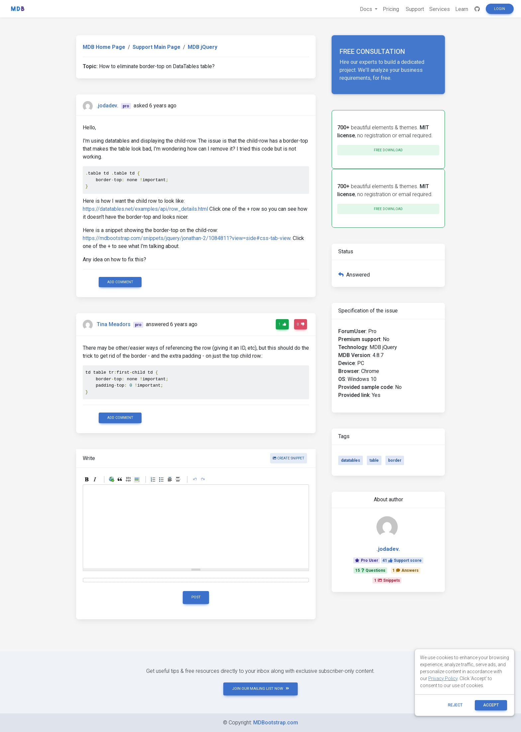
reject (455, 705)
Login (499, 9)
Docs (366, 9)
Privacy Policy (443, 678)
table (374, 460)
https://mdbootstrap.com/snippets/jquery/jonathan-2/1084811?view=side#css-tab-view (186, 238)
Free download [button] (388, 150)
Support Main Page (156, 47)
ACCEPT (491, 705)
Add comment (120, 282)
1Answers (405, 570)
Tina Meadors (114, 324)
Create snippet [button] (288, 458)
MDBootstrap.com (275, 722)
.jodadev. (107, 105)
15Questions (370, 570)
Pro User (366, 560)
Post (196, 597)
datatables (350, 460)
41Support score (402, 560)
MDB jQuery (202, 47)
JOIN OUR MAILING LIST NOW (260, 688)
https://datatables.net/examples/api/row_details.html (145, 209)
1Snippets (387, 580)
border (394, 460)
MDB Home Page (104, 47)
